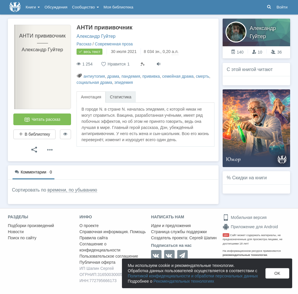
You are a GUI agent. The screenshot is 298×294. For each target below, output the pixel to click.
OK (277, 273)
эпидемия (123, 82)
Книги (33, 7)
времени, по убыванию (72, 189)
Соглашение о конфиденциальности (99, 247)
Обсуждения (56, 7)
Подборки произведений (31, 225)
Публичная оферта (97, 262)
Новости (16, 231)
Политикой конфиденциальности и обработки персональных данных (193, 276)
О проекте (89, 225)
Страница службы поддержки (179, 231)
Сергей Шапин (203, 237)
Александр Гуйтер (96, 36)
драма (113, 76)
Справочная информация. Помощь (112, 231)
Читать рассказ (42, 120)
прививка (151, 76)
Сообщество (85, 7)
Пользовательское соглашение (108, 256)
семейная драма (178, 76)
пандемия (130, 76)
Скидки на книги (249, 177)
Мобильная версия (245, 217)
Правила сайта (93, 237)
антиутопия (94, 76)
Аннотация (91, 97)
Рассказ (84, 44)
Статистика (121, 97)
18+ (226, 235)
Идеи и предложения (171, 225)
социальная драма (94, 82)
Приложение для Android (250, 227)
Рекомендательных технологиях (183, 281)
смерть (202, 76)
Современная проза (114, 44)
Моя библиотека (118, 7)
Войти (282, 7)
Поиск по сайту (22, 237)
